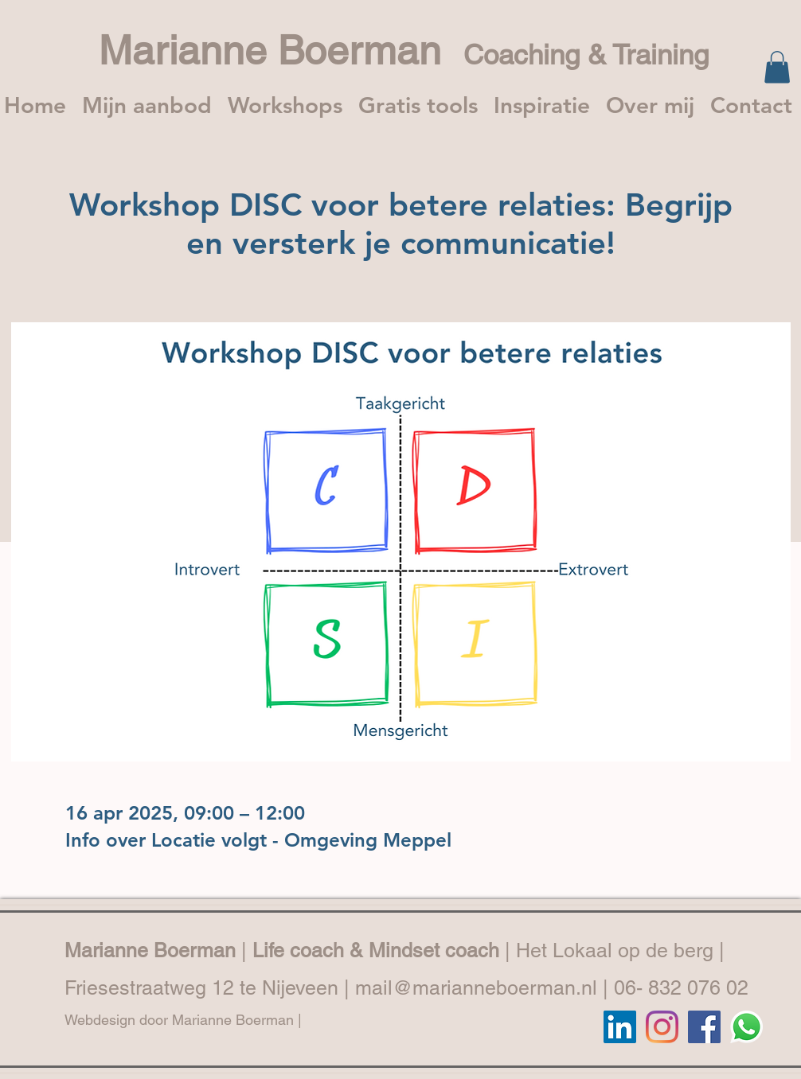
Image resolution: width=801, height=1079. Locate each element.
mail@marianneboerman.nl (476, 987)
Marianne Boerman (281, 50)
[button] (777, 67)
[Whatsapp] (746, 1027)
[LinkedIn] (620, 1027)
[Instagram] (662, 1027)
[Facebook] (704, 1027)
